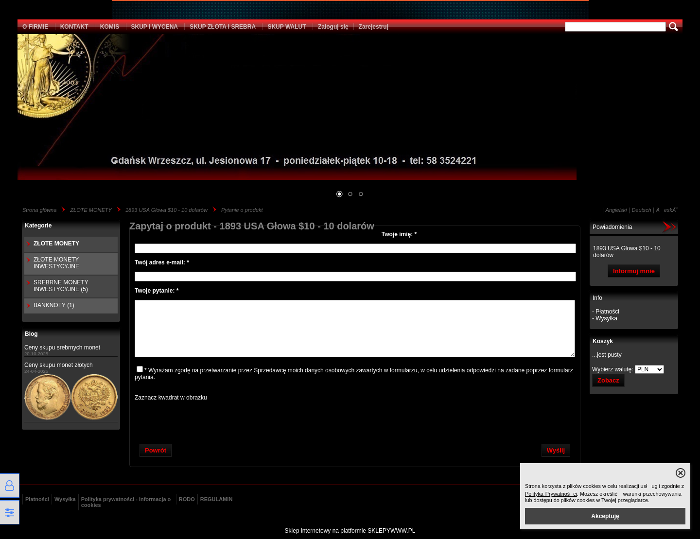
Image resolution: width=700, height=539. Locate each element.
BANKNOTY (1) (54, 305)
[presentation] (355, 420)
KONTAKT (74, 26)
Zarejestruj (373, 26)
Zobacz (608, 380)
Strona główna (39, 210)
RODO (187, 499)
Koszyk (603, 341)
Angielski (616, 210)
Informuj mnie (634, 271)
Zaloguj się (333, 26)
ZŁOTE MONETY (91, 210)
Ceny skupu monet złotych (58, 365)
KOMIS (109, 26)
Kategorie (38, 225)
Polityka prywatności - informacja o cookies (126, 502)
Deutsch (641, 210)
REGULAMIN (216, 499)
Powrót (155, 450)
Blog (31, 333)
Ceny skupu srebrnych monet (62, 347)
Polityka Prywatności (551, 494)
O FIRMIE (35, 26)
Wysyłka (65, 499)
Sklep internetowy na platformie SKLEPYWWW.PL (350, 530)
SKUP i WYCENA (154, 26)
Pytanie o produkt (242, 210)
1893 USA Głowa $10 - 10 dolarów (166, 210)
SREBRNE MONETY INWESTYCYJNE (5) (61, 286)
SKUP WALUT (286, 26)
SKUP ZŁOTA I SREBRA (223, 26)
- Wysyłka (604, 318)
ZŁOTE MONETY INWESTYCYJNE (56, 263)
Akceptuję (605, 516)
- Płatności (605, 311)
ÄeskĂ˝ (667, 210)
